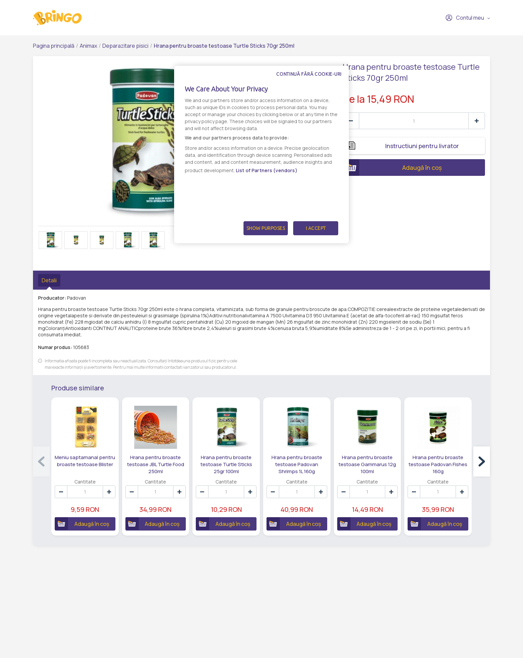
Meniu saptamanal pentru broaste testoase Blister (85, 461)
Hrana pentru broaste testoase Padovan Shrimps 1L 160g (297, 464)
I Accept (316, 228)
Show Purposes (265, 228)
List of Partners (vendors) (267, 170)
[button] (481, 461)
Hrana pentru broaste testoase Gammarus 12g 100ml (367, 464)
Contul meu (464, 17)
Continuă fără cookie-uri (309, 74)
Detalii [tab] (49, 280)
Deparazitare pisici (125, 45)
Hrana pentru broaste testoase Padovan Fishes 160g (438, 464)
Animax (88, 45)
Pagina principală (53, 45)
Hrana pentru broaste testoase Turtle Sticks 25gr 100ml (226, 464)
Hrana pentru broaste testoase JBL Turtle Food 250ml (155, 464)
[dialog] (261, 154)
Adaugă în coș (392, 167)
